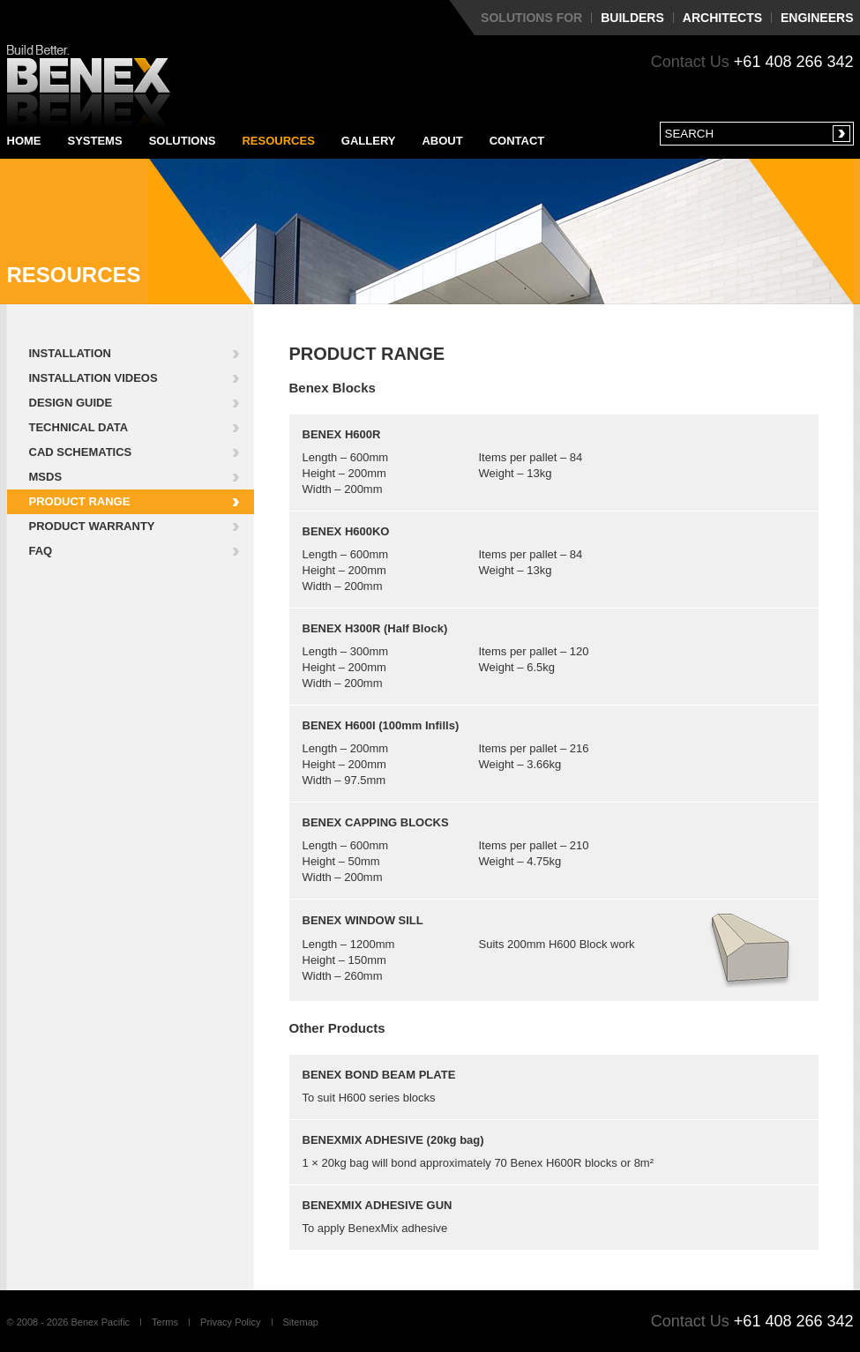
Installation (70, 353)
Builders (632, 18)
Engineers (817, 18)
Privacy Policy (230, 1322)
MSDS (46, 476)
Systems (95, 140)
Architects (722, 18)
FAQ (41, 550)
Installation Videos (93, 378)
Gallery (368, 140)
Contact (517, 140)
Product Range (80, 501)
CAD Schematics (80, 452)
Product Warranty (92, 526)
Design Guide (71, 402)
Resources (278, 140)
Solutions (182, 140)
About (442, 140)
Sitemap (300, 1322)
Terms (165, 1322)
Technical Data (79, 427)
